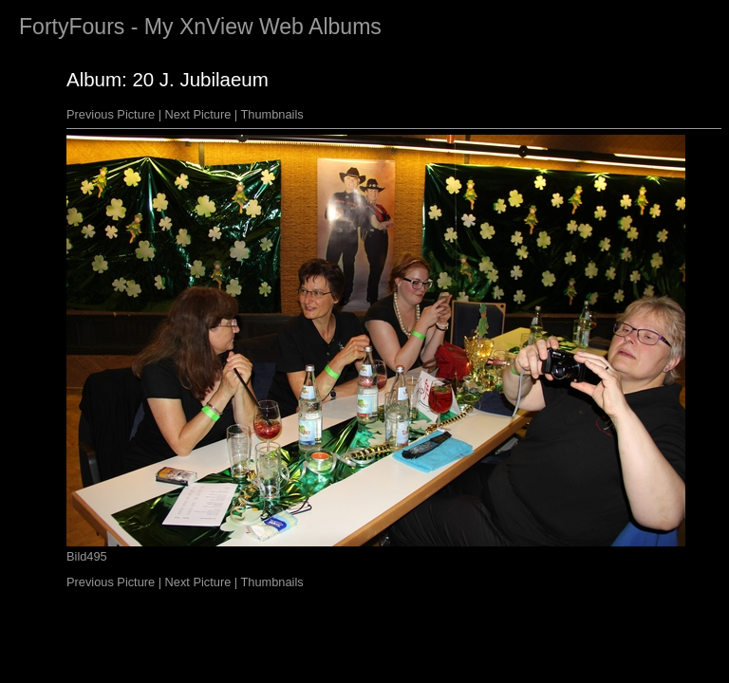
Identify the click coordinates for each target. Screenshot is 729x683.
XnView (216, 26)
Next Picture (198, 114)
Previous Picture (110, 114)
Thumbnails (272, 114)
